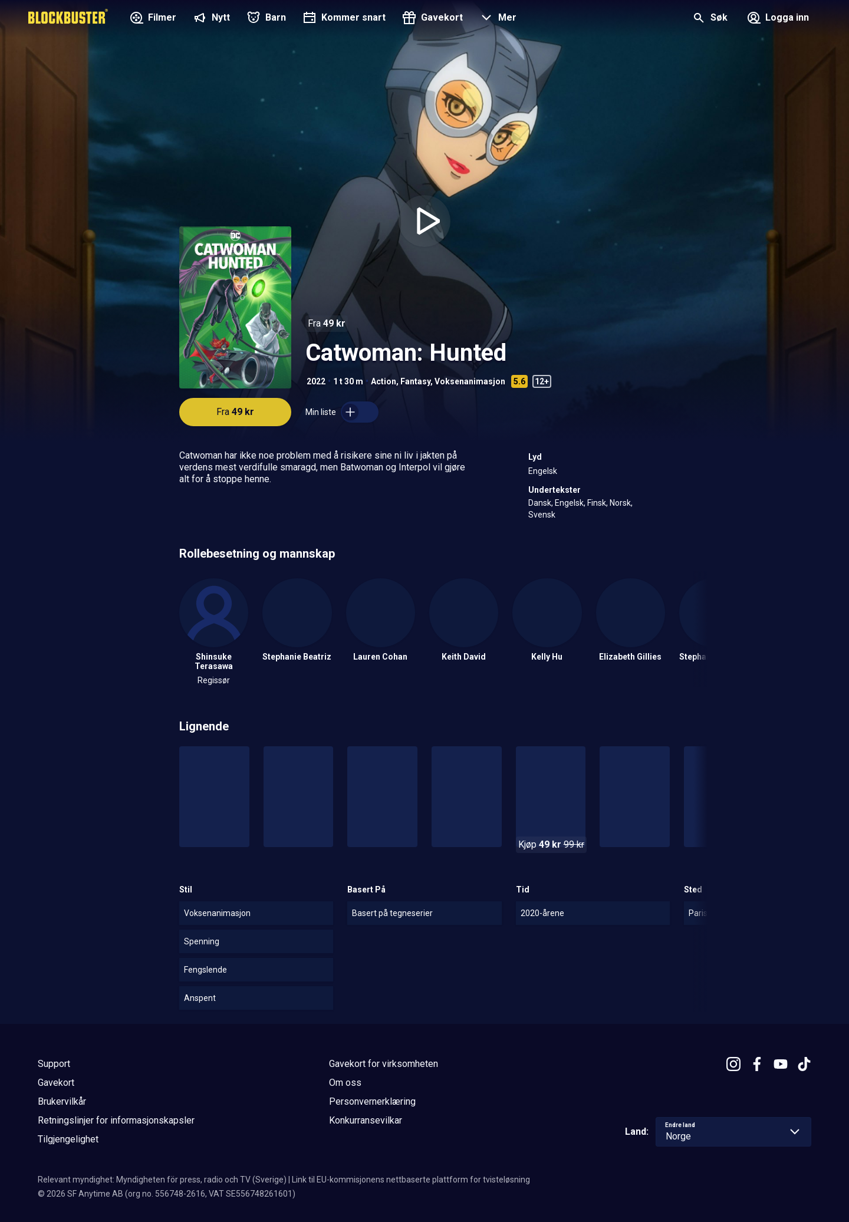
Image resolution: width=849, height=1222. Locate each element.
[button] (496, 19)
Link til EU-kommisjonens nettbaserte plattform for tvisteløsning (411, 1179)
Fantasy (415, 381)
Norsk (620, 503)
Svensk (541, 514)
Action (383, 381)
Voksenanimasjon (470, 381)
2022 (316, 381)
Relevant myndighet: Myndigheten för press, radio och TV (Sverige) (162, 1179)
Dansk (539, 503)
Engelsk (542, 471)
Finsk (596, 503)
